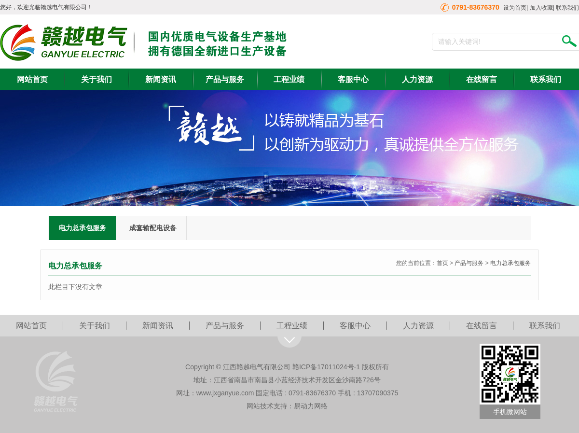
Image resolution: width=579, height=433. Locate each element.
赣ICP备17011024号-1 (326, 367)
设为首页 (514, 7)
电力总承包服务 (82, 228)
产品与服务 (225, 79)
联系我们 (567, 7)
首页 (442, 263)
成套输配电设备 (153, 228)
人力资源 (417, 79)
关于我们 (96, 79)
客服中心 (353, 79)
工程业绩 (289, 79)
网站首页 (32, 79)
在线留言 (481, 79)
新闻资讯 (160, 79)
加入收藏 (541, 7)
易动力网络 (311, 406)
